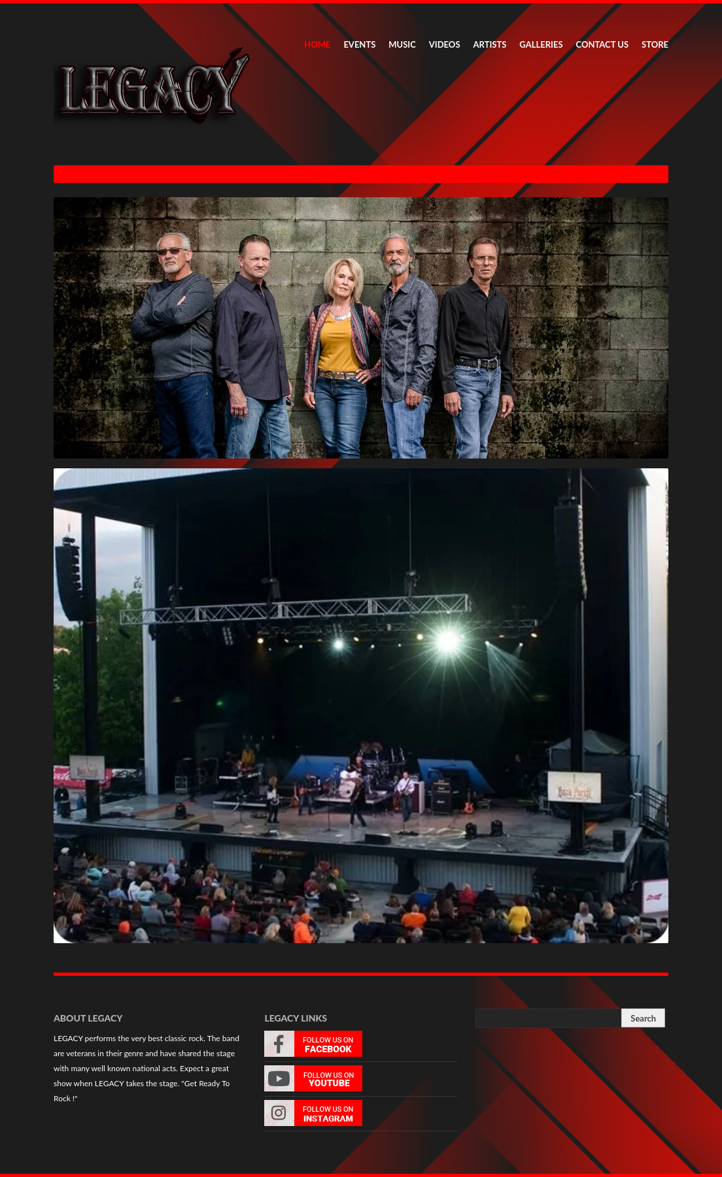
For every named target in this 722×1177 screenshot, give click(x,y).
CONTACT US (602, 44)
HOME (317, 44)
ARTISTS (490, 44)
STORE (655, 44)
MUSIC (402, 44)
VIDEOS (444, 44)
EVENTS (359, 44)
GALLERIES (540, 44)
